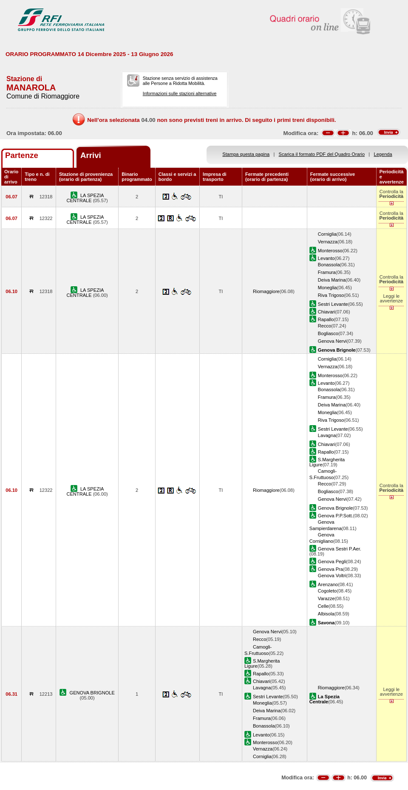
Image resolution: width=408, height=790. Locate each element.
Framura (327, 272)
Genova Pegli (332, 561)
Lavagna (327, 435)
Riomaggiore (266, 291)
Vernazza (327, 241)
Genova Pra (330, 569)
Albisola (326, 613)
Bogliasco (328, 333)
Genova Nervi (332, 341)
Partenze (21, 155)
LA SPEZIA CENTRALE (85, 198)
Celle (323, 606)
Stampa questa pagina (245, 154)
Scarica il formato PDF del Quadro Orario (322, 154)
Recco (324, 325)
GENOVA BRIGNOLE (92, 692)
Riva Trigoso (331, 295)
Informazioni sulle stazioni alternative (180, 93)
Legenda (383, 154)
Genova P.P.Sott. (335, 515)
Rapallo (326, 319)
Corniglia (327, 234)
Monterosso (330, 250)
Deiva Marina (332, 279)
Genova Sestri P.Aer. (339, 548)
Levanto (326, 258)
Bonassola (329, 264)
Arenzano (328, 584)
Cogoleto (327, 590)
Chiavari (326, 311)
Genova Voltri (332, 575)
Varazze (326, 598)
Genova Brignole (335, 508)
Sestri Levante (333, 304)
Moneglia (327, 287)
